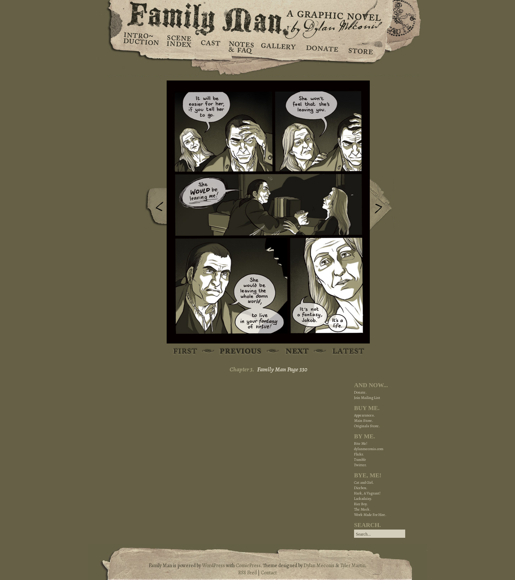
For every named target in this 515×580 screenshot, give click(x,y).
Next (382, 205)
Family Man (257, 17)
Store (360, 46)
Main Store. (363, 420)
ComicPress (248, 565)
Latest (344, 351)
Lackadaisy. (363, 498)
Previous (154, 209)
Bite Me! (360, 443)
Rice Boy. (361, 504)
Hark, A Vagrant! (367, 493)
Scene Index (180, 46)
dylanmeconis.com (368, 449)
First (185, 351)
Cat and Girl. (364, 482)
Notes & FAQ (241, 46)
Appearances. (364, 415)
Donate (321, 46)
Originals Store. (367, 426)
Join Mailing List (367, 397)
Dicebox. (360, 488)
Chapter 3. (242, 369)
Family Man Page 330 (282, 369)
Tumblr (360, 459)
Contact (269, 572)
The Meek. (362, 509)
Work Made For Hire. (370, 514)
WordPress (213, 565)
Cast (210, 46)
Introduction (141, 41)
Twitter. (360, 465)
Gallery (278, 46)
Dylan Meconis (319, 565)
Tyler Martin (353, 565)
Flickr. (359, 454)
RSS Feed (247, 572)
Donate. (360, 392)
